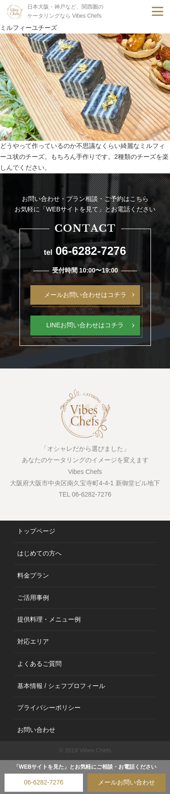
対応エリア (33, 641)
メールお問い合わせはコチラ (85, 294)
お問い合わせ (36, 729)
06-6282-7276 (43, 782)
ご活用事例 (33, 597)
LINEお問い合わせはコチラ (85, 325)
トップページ (36, 531)
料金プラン (33, 575)
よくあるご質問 (39, 663)
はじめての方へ (39, 553)
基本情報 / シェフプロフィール (61, 685)
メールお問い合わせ (126, 782)
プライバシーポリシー (49, 707)
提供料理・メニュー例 (49, 619)
